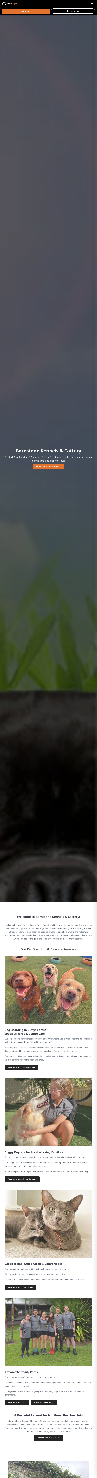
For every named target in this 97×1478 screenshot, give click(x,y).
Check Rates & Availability (49, 1441)
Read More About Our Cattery (20, 1290)
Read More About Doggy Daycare (22, 1182)
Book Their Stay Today (43, 1405)
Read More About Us (16, 1405)
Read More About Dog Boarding (21, 1070)
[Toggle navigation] (92, 3)
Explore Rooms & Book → (48, 466)
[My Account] (73, 11)
